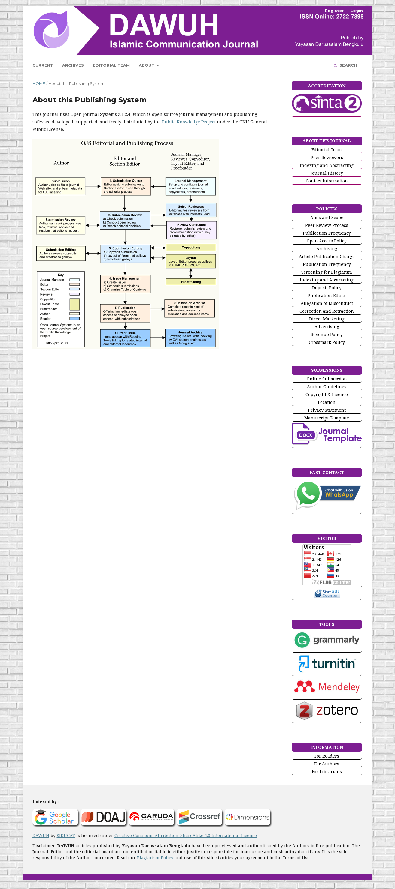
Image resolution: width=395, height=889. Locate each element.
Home (38, 83)
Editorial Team (111, 65)
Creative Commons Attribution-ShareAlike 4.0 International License (185, 835)
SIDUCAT (66, 835)
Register (334, 10)
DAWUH (40, 835)
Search (347, 65)
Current (42, 65)
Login (357, 10)
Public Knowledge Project (189, 122)
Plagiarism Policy (155, 857)
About (147, 65)
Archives (73, 65)
